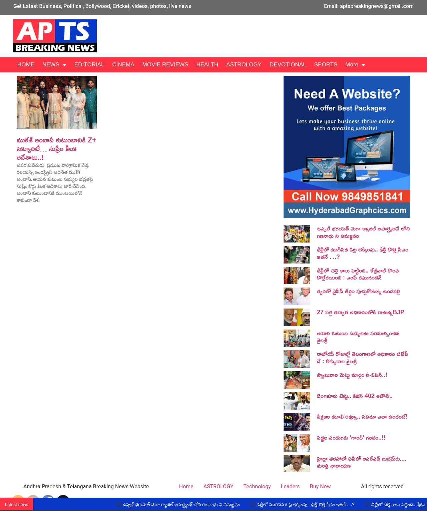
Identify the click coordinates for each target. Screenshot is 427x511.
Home (186, 486)
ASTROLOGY (244, 64)
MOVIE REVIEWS (165, 64)
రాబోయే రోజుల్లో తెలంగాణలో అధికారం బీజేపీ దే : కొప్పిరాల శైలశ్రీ (362, 357)
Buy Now (320, 486)
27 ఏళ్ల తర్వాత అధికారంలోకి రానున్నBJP (360, 312)
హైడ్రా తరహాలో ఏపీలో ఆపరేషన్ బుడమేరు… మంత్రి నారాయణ (361, 462)
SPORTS (326, 64)
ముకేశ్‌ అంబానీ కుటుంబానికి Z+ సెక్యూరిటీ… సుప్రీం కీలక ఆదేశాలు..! (56, 148)
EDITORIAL (89, 64)
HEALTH (207, 64)
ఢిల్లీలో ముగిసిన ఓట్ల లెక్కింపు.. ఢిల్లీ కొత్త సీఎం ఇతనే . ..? (362, 252)
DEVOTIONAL (288, 64)
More (355, 65)
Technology (257, 486)
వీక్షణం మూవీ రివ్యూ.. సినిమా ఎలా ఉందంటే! (362, 416)
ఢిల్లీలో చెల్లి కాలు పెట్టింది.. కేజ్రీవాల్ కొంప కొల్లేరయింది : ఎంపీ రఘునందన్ (358, 274)
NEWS (54, 65)
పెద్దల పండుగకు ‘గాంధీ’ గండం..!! (351, 437)
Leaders (290, 486)
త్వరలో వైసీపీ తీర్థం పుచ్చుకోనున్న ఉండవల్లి (358, 291)
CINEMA (123, 64)
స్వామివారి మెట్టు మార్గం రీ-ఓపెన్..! (352, 374)
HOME (25, 64)
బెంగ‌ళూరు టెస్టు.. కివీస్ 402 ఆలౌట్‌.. (355, 395)
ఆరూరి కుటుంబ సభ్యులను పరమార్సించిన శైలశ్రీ (358, 336)
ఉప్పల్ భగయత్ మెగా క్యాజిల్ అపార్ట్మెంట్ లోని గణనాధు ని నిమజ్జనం (363, 231)
